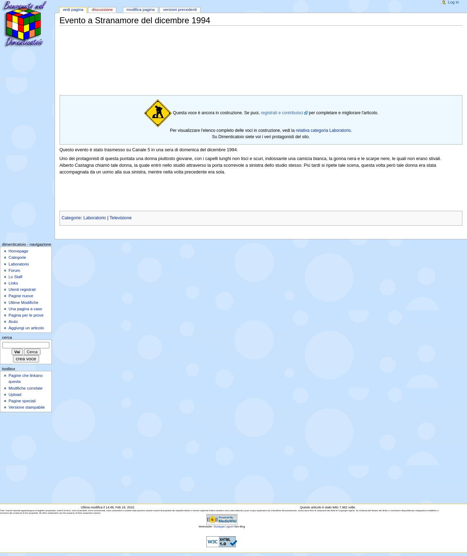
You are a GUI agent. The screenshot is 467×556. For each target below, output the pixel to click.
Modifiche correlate (25, 388)
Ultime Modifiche (23, 302)
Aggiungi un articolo (26, 328)
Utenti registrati (22, 289)
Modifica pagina (140, 9)
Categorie (71, 217)
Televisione (121, 217)
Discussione (102, 9)
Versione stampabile (26, 407)
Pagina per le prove (25, 315)
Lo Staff (15, 277)
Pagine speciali (22, 401)
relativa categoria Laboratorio (323, 130)
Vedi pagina (73, 9)
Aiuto (13, 321)
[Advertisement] (188, 42)
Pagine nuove (20, 296)
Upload (14, 394)
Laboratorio (94, 217)
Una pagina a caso (25, 309)
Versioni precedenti (180, 9)
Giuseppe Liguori (223, 526)
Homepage (18, 251)
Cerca (7, 337)
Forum (14, 270)
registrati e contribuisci (282, 112)
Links (13, 283)
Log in (453, 2)
